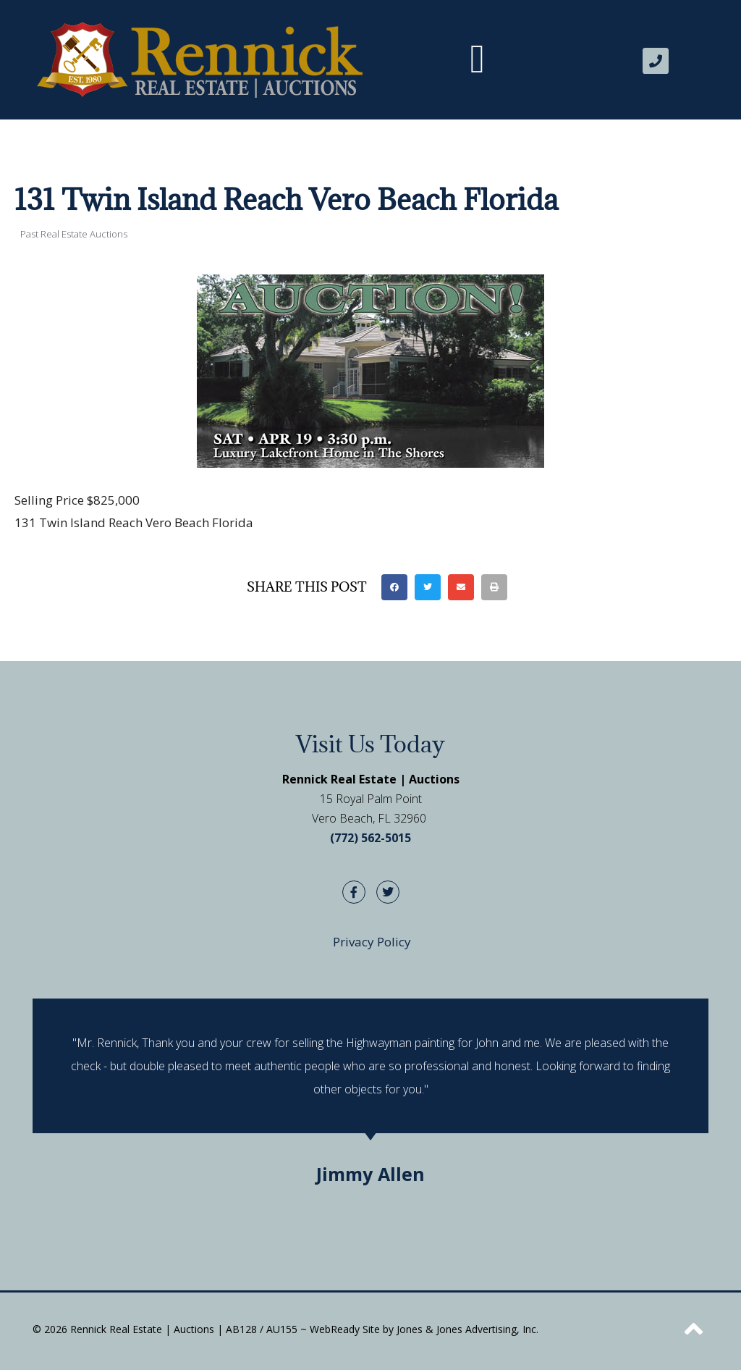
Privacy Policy (372, 941)
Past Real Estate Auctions (73, 233)
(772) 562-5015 (370, 838)
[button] (477, 59)
